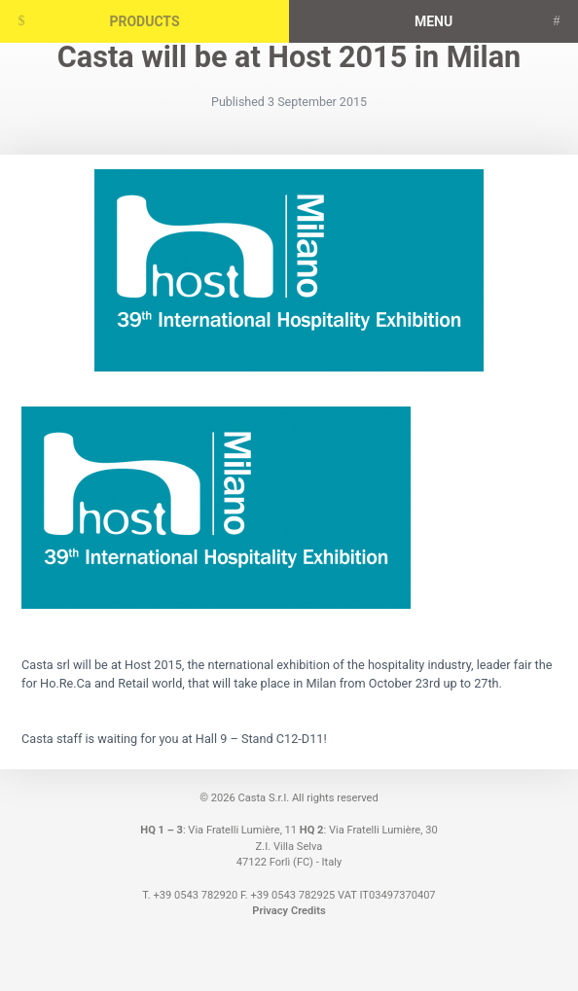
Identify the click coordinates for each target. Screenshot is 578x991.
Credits (308, 910)
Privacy (270, 910)
